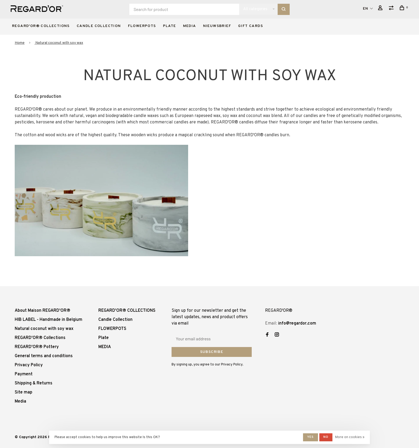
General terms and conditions (44, 356)
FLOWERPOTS (142, 26)
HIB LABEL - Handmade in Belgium (48, 319)
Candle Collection (99, 26)
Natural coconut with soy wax (58, 43)
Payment (24, 374)
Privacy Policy (29, 365)
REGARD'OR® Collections (40, 338)
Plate (169, 26)
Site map (23, 392)
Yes (310, 437)
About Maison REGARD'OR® (42, 310)
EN (365, 8)
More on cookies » (349, 437)
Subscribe (211, 352)
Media (20, 401)
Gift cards (250, 26)
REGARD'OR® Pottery (37, 347)
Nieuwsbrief (217, 26)
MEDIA (189, 26)
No (325, 437)
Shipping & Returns (33, 383)
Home (20, 43)
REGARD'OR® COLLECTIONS (41, 26)
